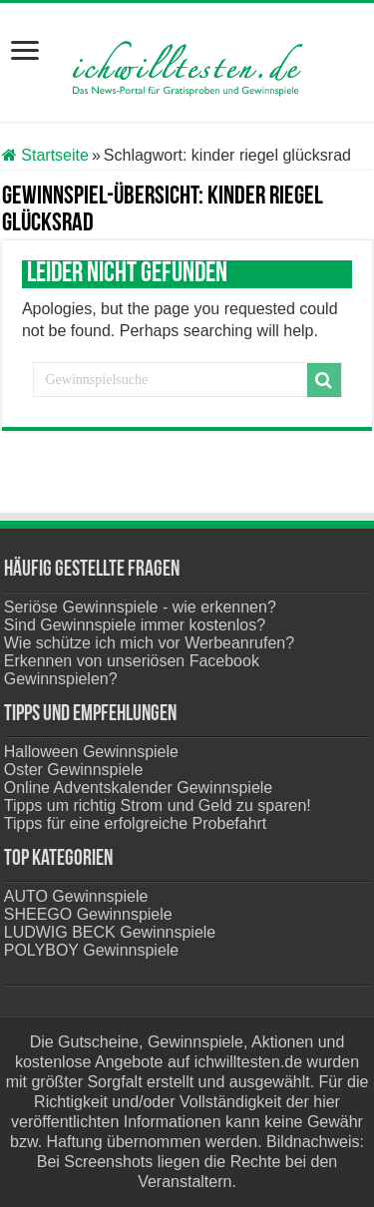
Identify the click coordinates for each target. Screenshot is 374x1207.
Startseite (45, 155)
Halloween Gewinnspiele (91, 751)
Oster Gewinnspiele (74, 769)
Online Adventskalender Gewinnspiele (138, 787)
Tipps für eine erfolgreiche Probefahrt (135, 823)
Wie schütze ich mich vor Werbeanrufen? (149, 642)
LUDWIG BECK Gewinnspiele (110, 932)
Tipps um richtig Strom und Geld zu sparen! (157, 805)
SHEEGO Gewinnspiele (88, 914)
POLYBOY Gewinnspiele (92, 950)
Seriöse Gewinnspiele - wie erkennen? (140, 607)
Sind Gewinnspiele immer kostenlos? (134, 624)
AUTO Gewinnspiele (76, 896)
